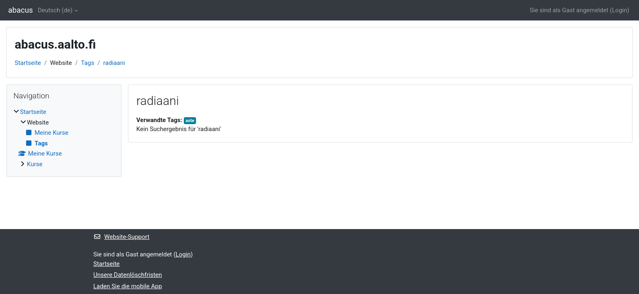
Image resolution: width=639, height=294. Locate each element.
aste (189, 120)
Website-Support (121, 237)
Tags (87, 63)
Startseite (28, 63)
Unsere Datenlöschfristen (127, 274)
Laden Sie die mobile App (127, 286)
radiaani (114, 63)
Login (619, 10)
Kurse (34, 164)
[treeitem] (64, 138)
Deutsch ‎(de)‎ (55, 10)
